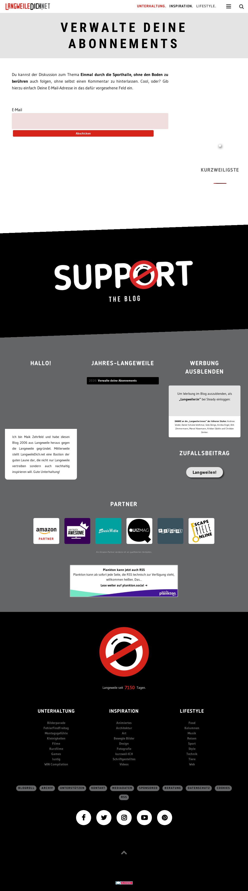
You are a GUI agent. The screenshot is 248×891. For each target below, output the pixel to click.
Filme (56, 743)
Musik (192, 733)
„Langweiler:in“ (190, 399)
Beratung (173, 788)
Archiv (47, 788)
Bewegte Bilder (124, 738)
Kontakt (98, 788)
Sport (192, 743)
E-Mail (17, 109)
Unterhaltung (56, 711)
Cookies (223, 788)
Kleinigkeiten (56, 738)
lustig (56, 759)
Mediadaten (122, 788)
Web (192, 764)
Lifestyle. (206, 6)
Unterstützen (72, 788)
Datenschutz (199, 788)
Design (124, 743)
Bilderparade (56, 723)
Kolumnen (191, 728)
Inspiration (124, 711)
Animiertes (124, 723)
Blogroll (26, 788)
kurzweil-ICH (124, 754)
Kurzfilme (56, 749)
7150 (130, 687)
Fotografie (124, 749)
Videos (124, 764)
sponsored (148, 788)
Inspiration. (181, 6)
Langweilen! (205, 472)
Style (192, 749)
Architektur (124, 728)
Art (124, 733)
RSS (124, 797)
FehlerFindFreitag (56, 728)
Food (192, 723)
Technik (191, 754)
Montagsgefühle (56, 733)
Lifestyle (192, 711)
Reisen (192, 738)
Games (56, 754)
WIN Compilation (56, 764)
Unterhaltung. (151, 6)
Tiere (192, 759)
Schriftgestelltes (124, 759)
